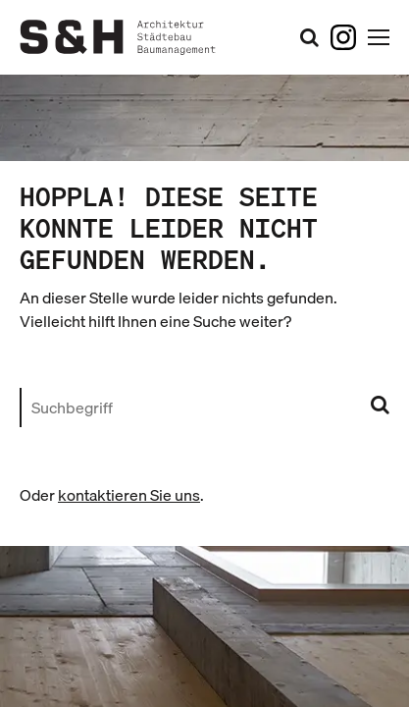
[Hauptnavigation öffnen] (378, 37)
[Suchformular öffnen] (309, 37)
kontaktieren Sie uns (129, 495)
